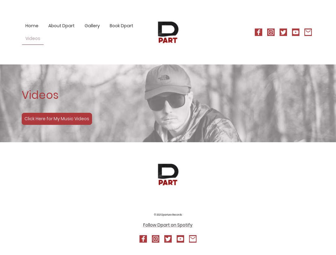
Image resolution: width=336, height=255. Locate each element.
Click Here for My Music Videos (56, 119)
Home (31, 26)
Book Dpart (121, 26)
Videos (32, 38)
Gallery (92, 26)
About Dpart (61, 26)
